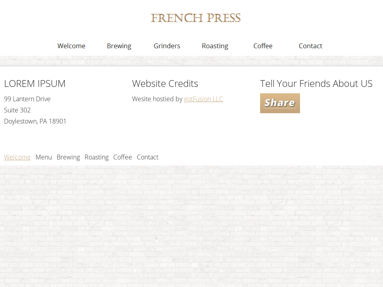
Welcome (17, 157)
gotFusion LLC (203, 98)
